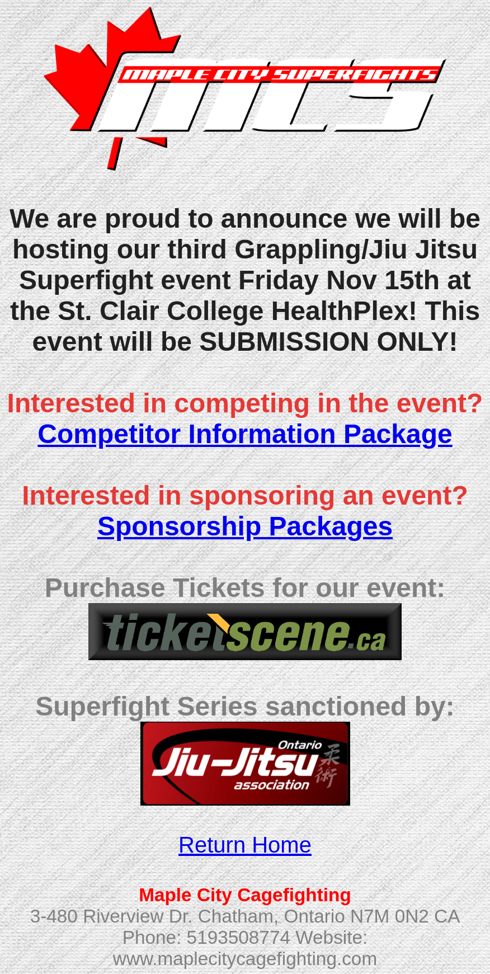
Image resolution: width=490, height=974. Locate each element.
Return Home (245, 844)
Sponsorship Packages (245, 526)
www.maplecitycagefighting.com (245, 958)
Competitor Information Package (244, 434)
